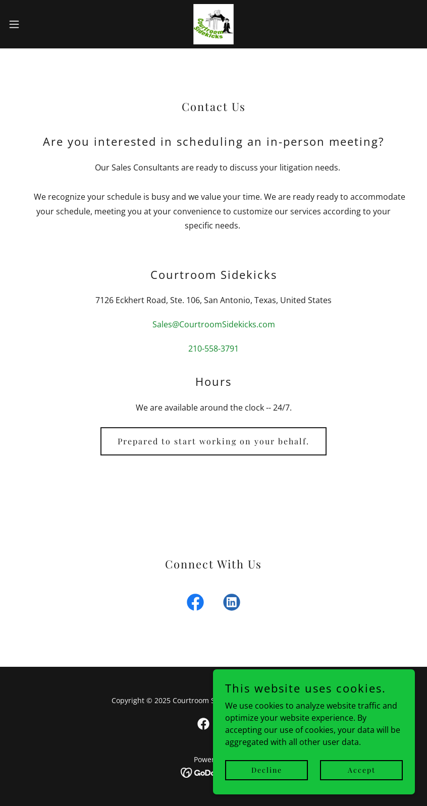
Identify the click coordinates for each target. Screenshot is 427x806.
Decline (266, 770)
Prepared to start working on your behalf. (213, 441)
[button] (35, 24)
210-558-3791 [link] (213, 348)
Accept (362, 770)
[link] (213, 24)
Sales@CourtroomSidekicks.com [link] (213, 324)
